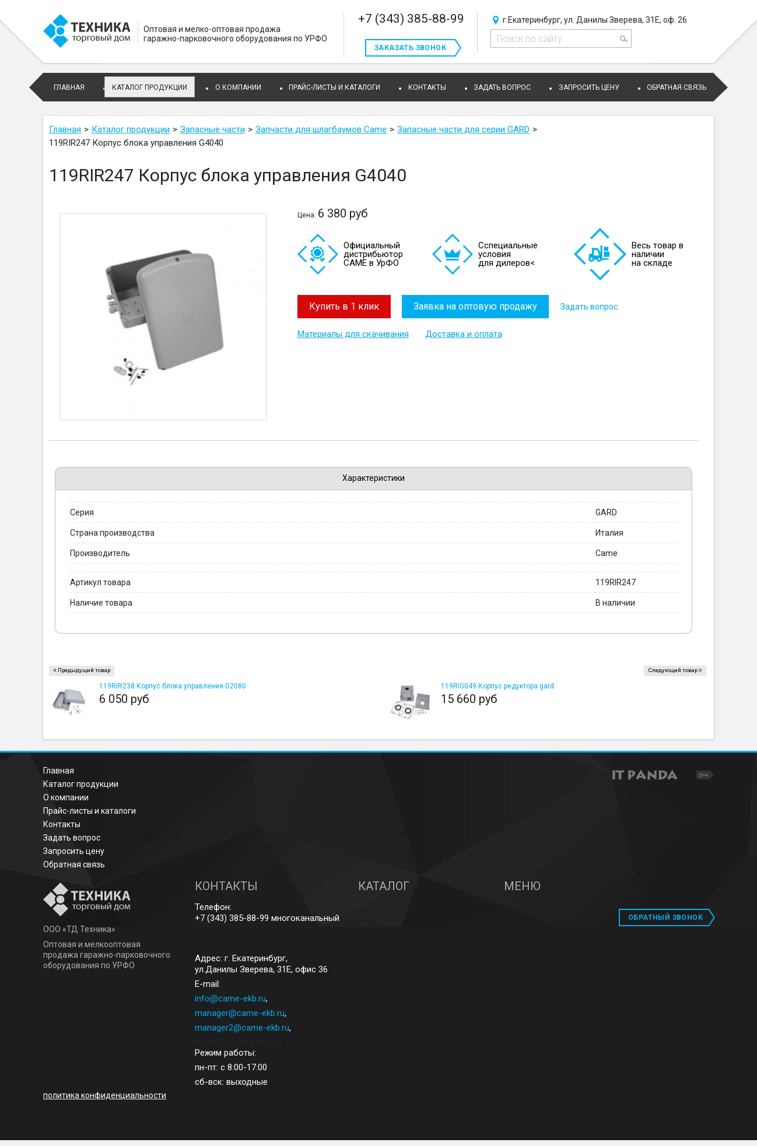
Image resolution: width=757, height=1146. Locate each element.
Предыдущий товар (84, 670)
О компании (66, 797)
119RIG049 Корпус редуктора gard (497, 686)
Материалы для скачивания (353, 334)
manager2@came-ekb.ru (242, 1027)
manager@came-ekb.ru (240, 1013)
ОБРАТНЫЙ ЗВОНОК (665, 917)
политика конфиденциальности (104, 1095)
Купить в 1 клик (344, 306)
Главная (58, 770)
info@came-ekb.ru (230, 998)
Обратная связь (74, 864)
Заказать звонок (410, 48)
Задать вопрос (589, 307)
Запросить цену (73, 851)
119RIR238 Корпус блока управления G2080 (172, 686)
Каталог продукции (149, 87)
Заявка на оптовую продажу (476, 306)
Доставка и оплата (463, 334)
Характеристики (373, 478)
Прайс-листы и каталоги (89, 810)
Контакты (61, 824)
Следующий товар (673, 670)
